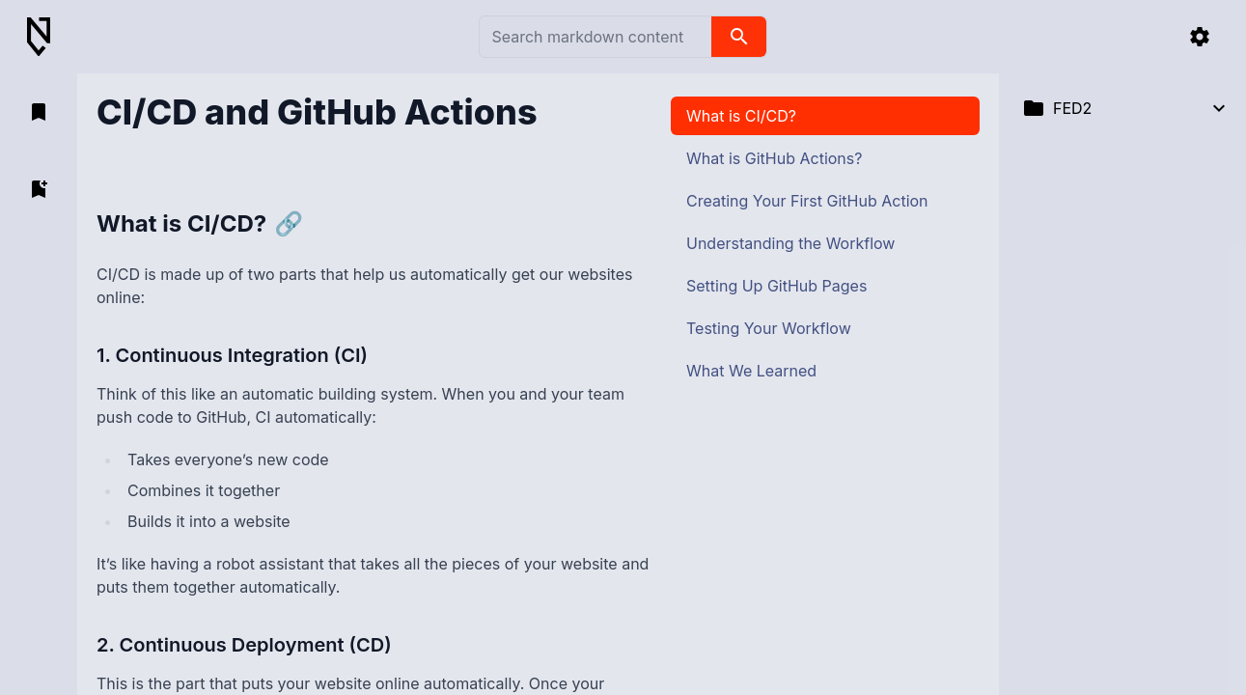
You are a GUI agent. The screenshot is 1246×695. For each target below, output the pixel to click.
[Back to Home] (46, 37)
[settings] (1200, 36)
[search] (739, 36)
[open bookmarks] (38, 112)
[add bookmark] (38, 189)
